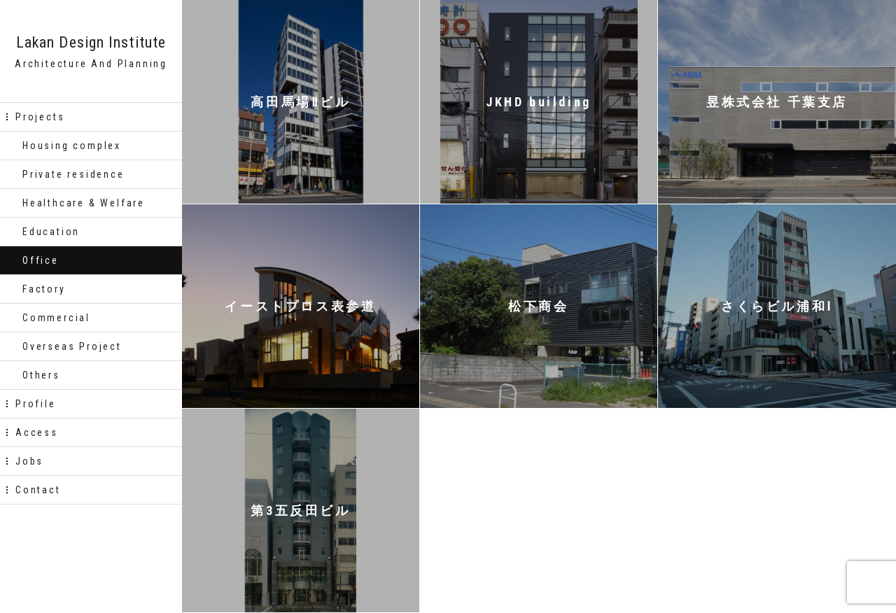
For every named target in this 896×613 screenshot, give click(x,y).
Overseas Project (72, 346)
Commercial (56, 317)
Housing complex (71, 145)
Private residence (73, 174)
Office (40, 260)
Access (36, 432)
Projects (39, 116)
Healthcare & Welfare (83, 203)
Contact (38, 489)
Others (41, 375)
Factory (44, 289)
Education (51, 231)
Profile (35, 403)
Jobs (29, 461)
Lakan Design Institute (91, 42)
